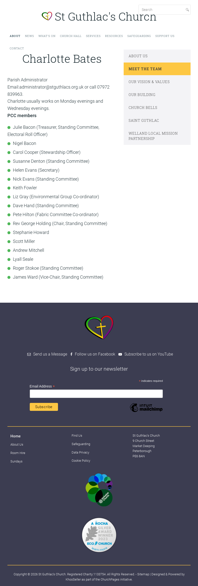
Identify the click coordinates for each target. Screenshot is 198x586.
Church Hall (71, 36)
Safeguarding (139, 36)
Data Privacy (80, 452)
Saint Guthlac (144, 120)
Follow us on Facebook (95, 354)
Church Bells (143, 107)
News (29, 36)
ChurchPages (110, 579)
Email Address (42, 386)
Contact (17, 48)
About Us (138, 56)
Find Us (77, 435)
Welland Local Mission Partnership (153, 136)
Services (93, 36)
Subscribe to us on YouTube (148, 354)
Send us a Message (50, 354)
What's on (47, 36)
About (15, 36)
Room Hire (17, 453)
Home (15, 436)
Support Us (164, 36)
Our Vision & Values (149, 81)
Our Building (142, 94)
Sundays (16, 461)
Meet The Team (145, 68)
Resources (114, 36)
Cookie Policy (81, 460)
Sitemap (143, 574)
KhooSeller (73, 579)
